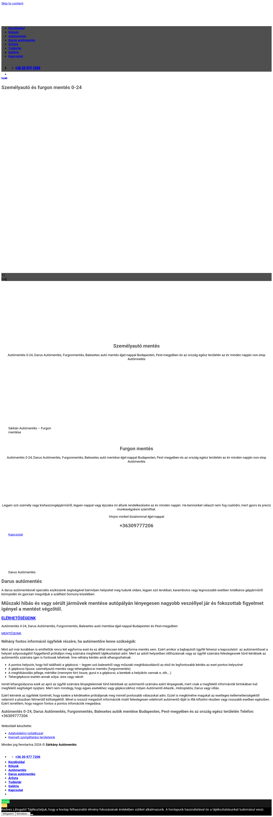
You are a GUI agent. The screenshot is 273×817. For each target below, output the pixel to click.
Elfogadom (8, 813)
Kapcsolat (15, 56)
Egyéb (4, 78)
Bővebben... (23, 813)
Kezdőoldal (16, 28)
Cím (4, 805)
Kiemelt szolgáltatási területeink (31, 737)
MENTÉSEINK (11, 633)
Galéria (13, 52)
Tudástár (14, 48)
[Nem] (31, 814)
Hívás (5, 801)
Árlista (13, 44)
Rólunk (13, 32)
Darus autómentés (21, 40)
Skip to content (12, 3)
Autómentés (17, 36)
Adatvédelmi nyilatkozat (25, 733)
